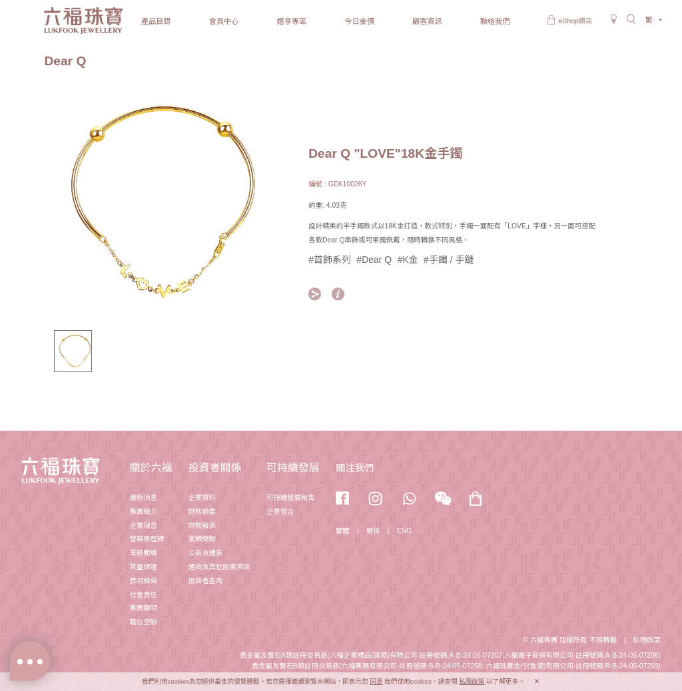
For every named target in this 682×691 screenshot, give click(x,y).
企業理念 (143, 525)
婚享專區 (291, 21)
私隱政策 (647, 640)
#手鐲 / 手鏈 (449, 259)
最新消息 (143, 497)
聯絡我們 (495, 21)
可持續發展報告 (290, 497)
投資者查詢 (205, 580)
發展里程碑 (146, 539)
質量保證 (143, 567)
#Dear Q (374, 259)
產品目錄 (156, 21)
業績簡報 (202, 539)
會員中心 (224, 21)
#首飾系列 (329, 259)
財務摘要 (202, 511)
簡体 (373, 531)
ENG (404, 531)
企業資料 (202, 497)
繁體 (343, 531)
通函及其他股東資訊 (219, 567)
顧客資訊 (427, 21)
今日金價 (359, 21)
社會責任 (143, 594)
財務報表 (202, 525)
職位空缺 (143, 622)
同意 (376, 681)
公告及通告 (205, 553)
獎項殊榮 (143, 580)
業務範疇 (143, 553)
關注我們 (355, 468)
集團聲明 (143, 608)
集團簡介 (143, 511)
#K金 (408, 259)
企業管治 (280, 511)
